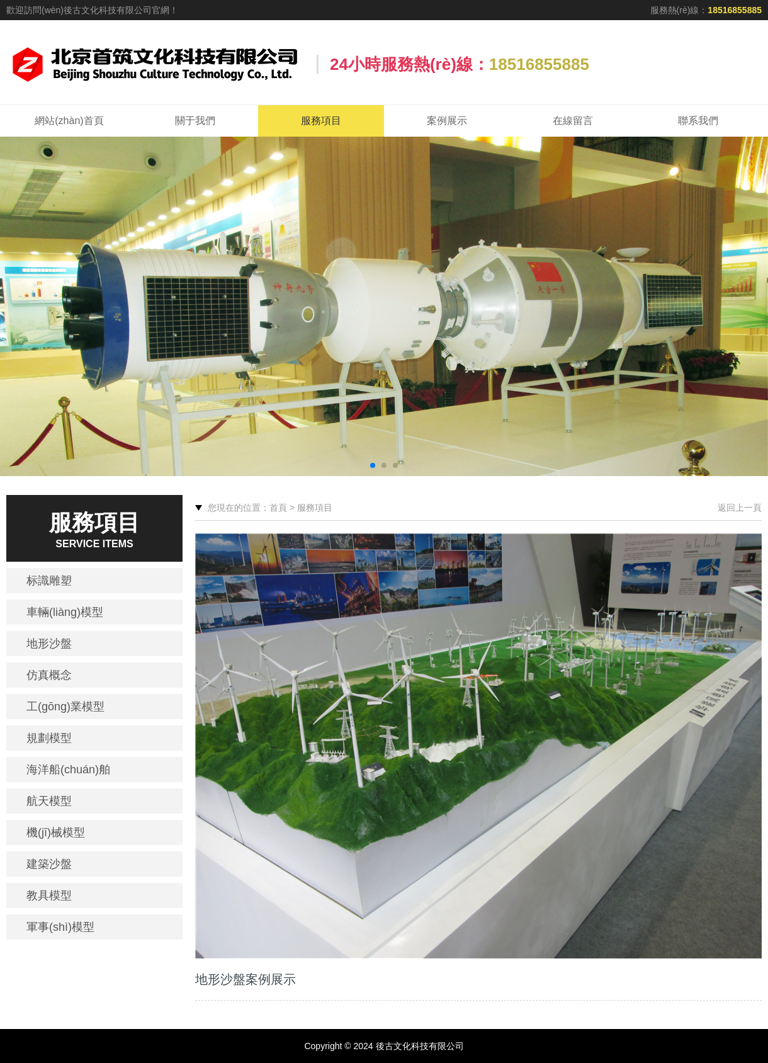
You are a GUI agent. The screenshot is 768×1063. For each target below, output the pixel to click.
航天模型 (49, 801)
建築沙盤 (49, 864)
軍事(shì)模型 (60, 927)
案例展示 (447, 120)
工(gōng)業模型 (65, 706)
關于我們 (195, 120)
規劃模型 (49, 738)
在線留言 (573, 120)
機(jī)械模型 (55, 832)
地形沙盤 (49, 643)
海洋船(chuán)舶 (68, 769)
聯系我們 (698, 120)
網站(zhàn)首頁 (69, 120)
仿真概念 (49, 675)
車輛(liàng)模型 (64, 612)
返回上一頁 (740, 508)
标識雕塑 (49, 580)
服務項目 (321, 120)
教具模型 (49, 895)
